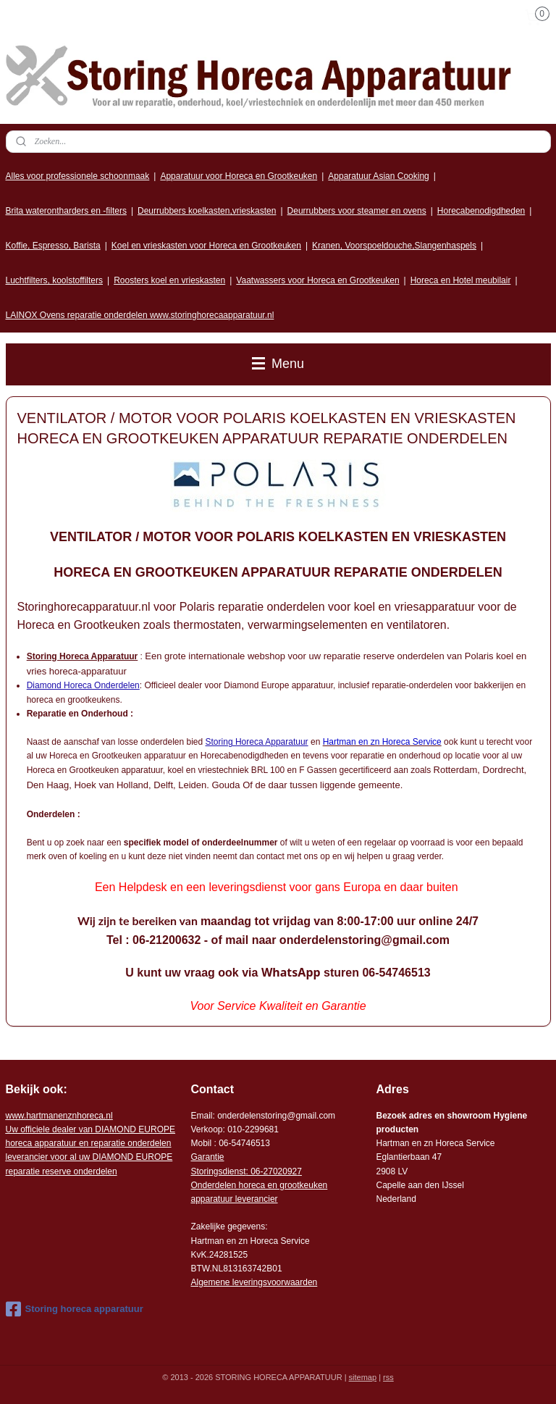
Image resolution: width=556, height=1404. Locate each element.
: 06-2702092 (272, 1171)
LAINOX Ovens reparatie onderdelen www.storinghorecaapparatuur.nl (140, 315)
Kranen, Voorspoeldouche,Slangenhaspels (394, 246)
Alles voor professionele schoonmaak (78, 176)
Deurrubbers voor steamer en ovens (356, 211)
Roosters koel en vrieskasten (169, 280)
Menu (278, 363)
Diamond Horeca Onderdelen (83, 685)
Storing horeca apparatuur (74, 1309)
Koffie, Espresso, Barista (53, 246)
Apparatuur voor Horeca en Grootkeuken (238, 176)
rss (388, 1377)
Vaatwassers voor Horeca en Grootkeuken (317, 280)
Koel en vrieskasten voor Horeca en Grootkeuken (206, 246)
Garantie (207, 1157)
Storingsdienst (217, 1171)
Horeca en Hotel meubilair (460, 280)
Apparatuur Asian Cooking (378, 176)
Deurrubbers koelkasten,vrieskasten (207, 211)
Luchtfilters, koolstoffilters (55, 280)
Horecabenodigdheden (481, 211)
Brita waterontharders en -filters (66, 211)
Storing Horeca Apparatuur (257, 742)
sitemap (363, 1377)
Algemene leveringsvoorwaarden (253, 1282)
